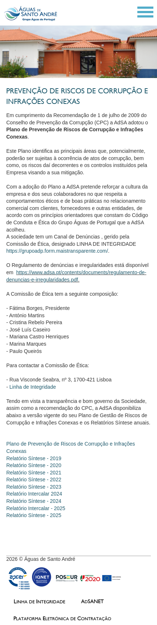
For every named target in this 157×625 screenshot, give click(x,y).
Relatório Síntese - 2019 (33, 458)
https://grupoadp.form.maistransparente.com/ (57, 251)
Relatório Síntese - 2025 (33, 515)
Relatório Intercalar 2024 (34, 494)
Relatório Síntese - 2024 (34, 501)
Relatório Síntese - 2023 (33, 487)
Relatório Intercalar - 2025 (35, 508)
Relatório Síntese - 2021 (33, 472)
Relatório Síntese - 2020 (33, 465)
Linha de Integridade (32, 387)
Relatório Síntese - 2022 (33, 479)
